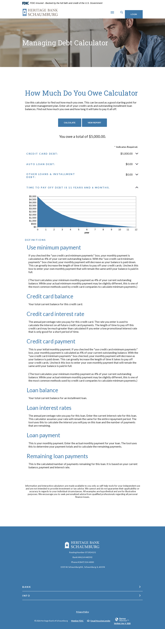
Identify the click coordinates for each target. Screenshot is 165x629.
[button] (82, 152)
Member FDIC (77, 620)
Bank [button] (26, 585)
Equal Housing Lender (100, 620)
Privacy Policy (82, 611)
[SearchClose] (117, 11)
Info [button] (26, 594)
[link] (122, 620)
